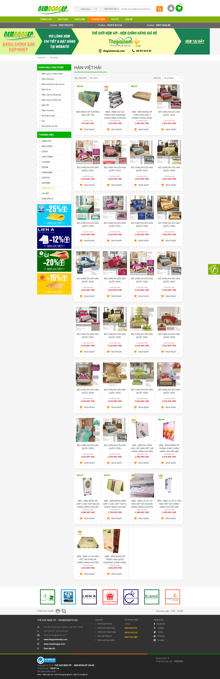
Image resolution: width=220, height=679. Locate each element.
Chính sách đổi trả (104, 624)
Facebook (159, 624)
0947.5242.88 (163, 25)
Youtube (159, 640)
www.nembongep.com (54, 644)
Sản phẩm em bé (50, 126)
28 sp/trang (172, 78)
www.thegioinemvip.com (55, 639)
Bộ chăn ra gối (48, 115)
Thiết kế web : (43, 668)
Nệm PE (45, 105)
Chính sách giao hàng (106, 628)
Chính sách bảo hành (106, 640)
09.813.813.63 (114, 25)
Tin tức (115, 19)
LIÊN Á (45, 151)
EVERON (46, 178)
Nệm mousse (48, 110)
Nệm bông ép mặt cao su (53, 84)
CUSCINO (46, 162)
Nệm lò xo (46, 89)
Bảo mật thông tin (104, 636)
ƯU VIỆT (45, 193)
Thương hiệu (98, 19)
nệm (39, 674)
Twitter (158, 632)
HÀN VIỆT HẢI (48, 188)
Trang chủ (46, 19)
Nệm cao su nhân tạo (51, 100)
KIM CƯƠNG (47, 146)
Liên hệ (128, 19)
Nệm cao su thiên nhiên (52, 74)
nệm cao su (48, 674)
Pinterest (159, 636)
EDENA (45, 167)
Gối (43, 121)
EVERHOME (47, 172)
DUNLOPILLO (47, 199)
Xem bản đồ (49, 648)
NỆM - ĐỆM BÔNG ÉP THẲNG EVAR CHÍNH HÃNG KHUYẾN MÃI (169, 448)
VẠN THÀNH (47, 157)
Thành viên (171, 8)
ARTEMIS (46, 183)
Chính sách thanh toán (106, 632)
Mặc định (98, 78)
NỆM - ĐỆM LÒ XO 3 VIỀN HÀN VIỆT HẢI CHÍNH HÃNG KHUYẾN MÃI (169, 504)
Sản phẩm (79, 19)
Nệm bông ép (48, 79)
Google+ (159, 628)
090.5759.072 (66, 25)
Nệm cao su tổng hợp (51, 95)
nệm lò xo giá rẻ (80, 674)
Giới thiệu (63, 19)
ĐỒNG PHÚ (47, 141)
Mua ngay (89, 129)
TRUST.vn (54, 668)
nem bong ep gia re (63, 674)
